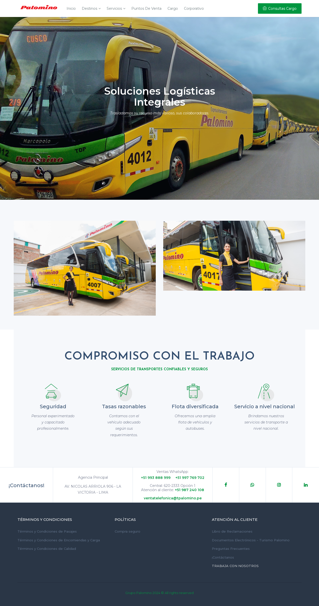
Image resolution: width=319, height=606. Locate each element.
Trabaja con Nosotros (235, 566)
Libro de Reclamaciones (232, 531)
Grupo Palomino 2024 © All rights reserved (159, 593)
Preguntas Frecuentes (231, 549)
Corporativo (194, 8)
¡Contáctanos (223, 557)
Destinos (89, 8)
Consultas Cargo (280, 8)
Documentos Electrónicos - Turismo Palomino (251, 540)
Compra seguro (127, 531)
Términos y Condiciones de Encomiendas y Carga (58, 540)
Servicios (114, 8)
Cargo (172, 8)
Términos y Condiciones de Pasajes (47, 531)
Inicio (71, 8)
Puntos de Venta (146, 8)
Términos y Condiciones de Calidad (46, 549)
